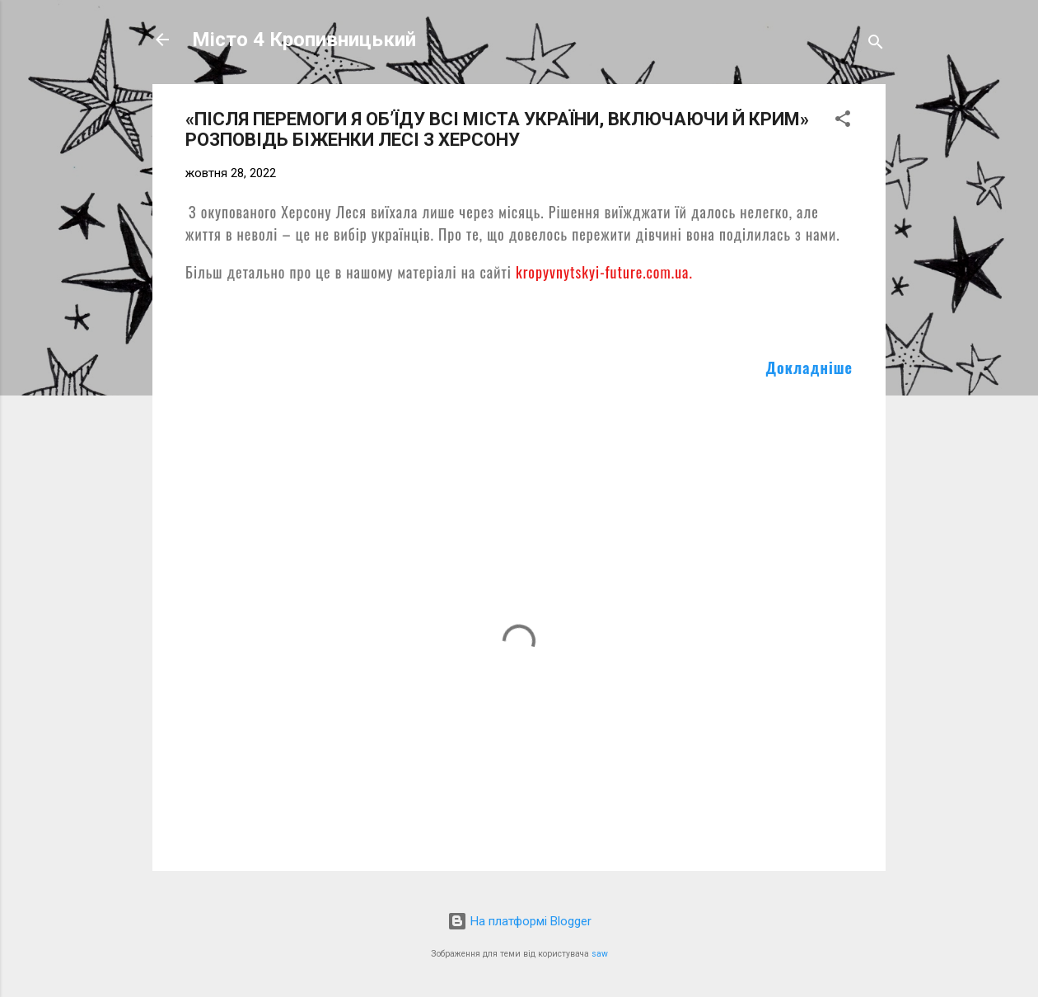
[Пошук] (876, 45)
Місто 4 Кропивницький (304, 39)
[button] (843, 121)
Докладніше (809, 367)
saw (599, 953)
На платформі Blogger (519, 921)
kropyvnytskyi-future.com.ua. (604, 272)
